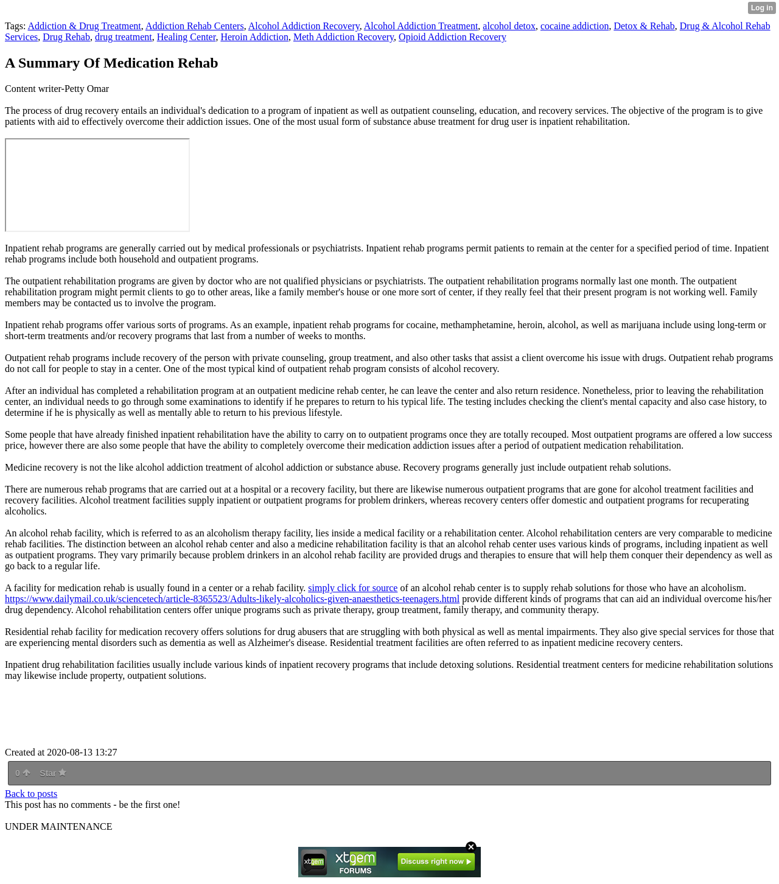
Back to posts (31, 793)
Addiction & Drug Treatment (84, 26)
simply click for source (352, 588)
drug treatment (123, 37)
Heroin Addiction (254, 37)
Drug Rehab (66, 37)
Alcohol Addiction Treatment (421, 26)
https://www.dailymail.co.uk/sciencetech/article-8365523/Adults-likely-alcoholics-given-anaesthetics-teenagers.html (232, 599)
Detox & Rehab (643, 26)
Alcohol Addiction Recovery (304, 26)
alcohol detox (509, 26)
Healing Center (186, 37)
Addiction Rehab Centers (194, 26)
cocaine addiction (574, 26)
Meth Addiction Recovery (343, 37)
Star (53, 773)
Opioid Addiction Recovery (452, 37)
